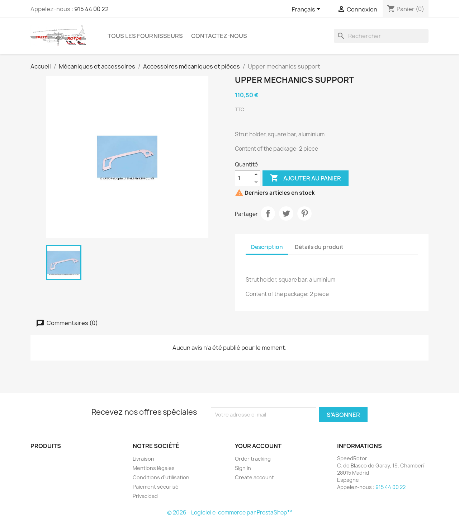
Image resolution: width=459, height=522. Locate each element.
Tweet (286, 213)
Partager (268, 213)
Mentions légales (154, 468)
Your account (258, 446)
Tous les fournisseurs (145, 36)
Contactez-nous (219, 36)
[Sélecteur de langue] (307, 9)
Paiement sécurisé (156, 486)
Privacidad (145, 496)
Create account (254, 477)
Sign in (243, 468)
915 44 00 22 (91, 9)
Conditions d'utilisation (161, 477)
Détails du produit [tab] (319, 247)
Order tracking (253, 458)
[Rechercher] (381, 36)
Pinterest (304, 213)
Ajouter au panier (305, 178)
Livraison (143, 458)
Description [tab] (267, 247)
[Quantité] (243, 178)
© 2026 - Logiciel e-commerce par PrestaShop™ (229, 512)
